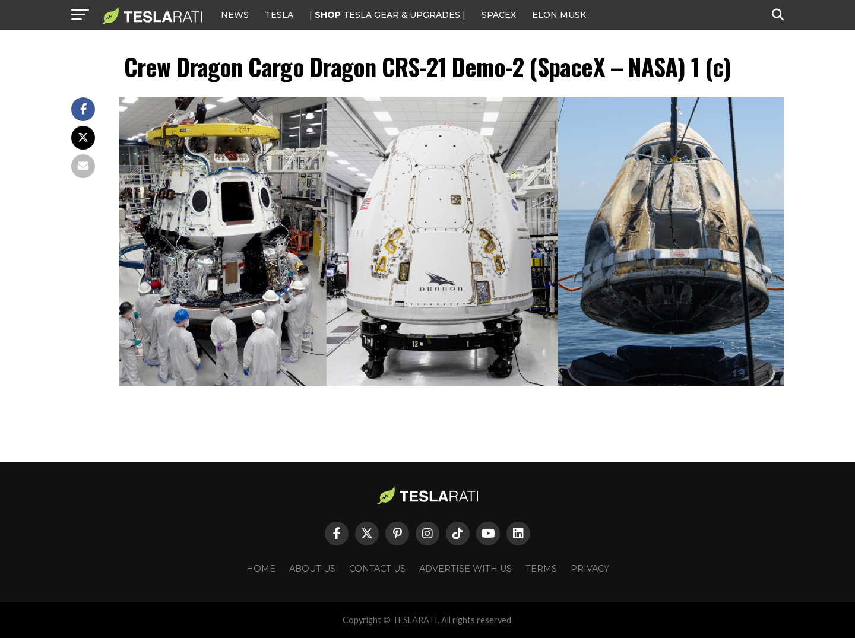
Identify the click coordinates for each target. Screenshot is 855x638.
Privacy (590, 568)
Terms (541, 568)
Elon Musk (559, 14)
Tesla (279, 14)
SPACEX (499, 14)
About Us (312, 568)
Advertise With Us (465, 568)
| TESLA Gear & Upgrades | (387, 14)
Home (261, 568)
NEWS (235, 14)
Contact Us (377, 568)
